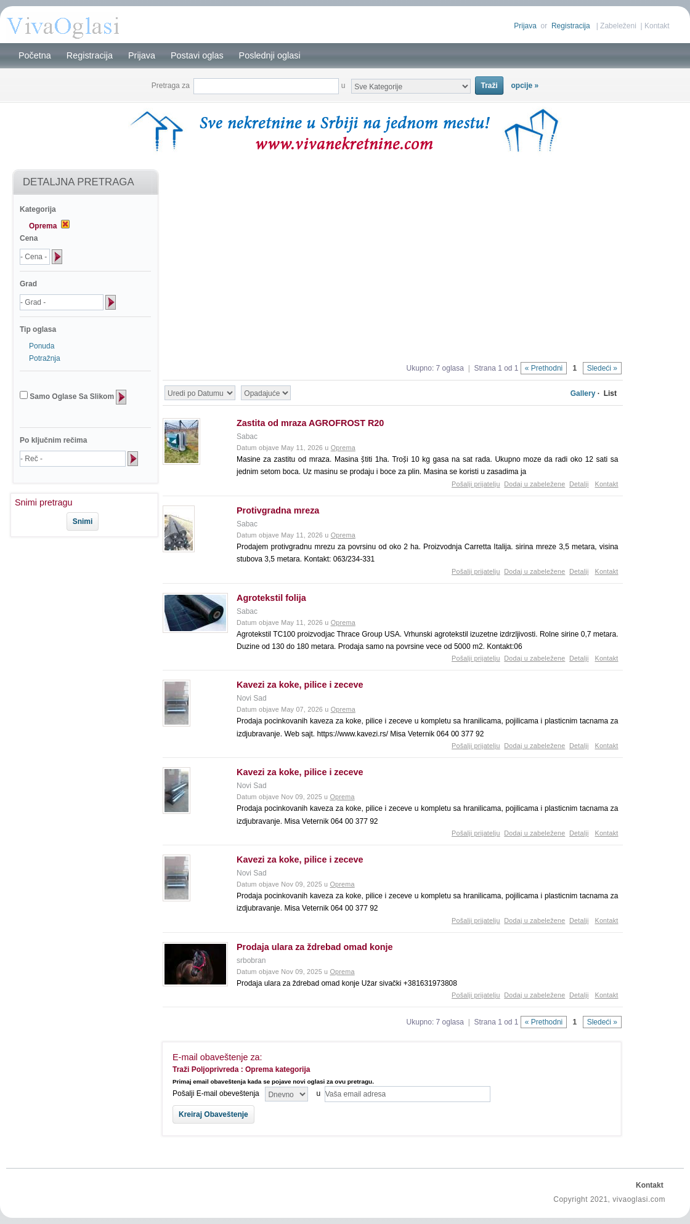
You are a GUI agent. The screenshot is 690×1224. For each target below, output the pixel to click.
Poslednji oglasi (270, 55)
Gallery (583, 393)
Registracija (570, 26)
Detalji (578, 484)
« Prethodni (543, 368)
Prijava (525, 26)
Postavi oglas (197, 55)
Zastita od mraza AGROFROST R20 (310, 423)
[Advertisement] (72, 578)
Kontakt (657, 26)
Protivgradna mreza (278, 510)
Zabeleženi (618, 26)
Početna (34, 55)
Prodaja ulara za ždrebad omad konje (315, 947)
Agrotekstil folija (271, 598)
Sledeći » (602, 368)
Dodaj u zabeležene (534, 484)
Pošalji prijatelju (476, 484)
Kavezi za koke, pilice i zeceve (300, 685)
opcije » (525, 85)
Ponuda (41, 346)
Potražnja (44, 358)
